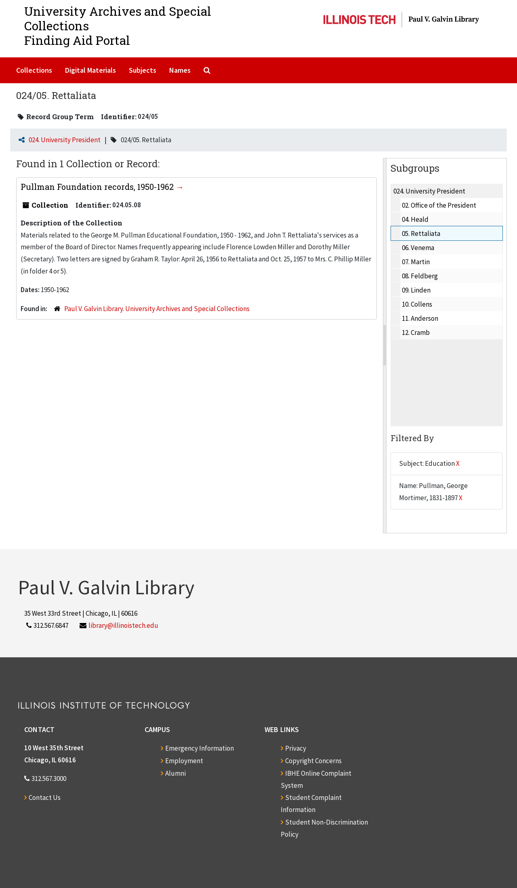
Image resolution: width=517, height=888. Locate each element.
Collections (34, 70)
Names (180, 70)
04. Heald (415, 219)
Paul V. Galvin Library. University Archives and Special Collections (157, 308)
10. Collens (417, 304)
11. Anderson (420, 318)
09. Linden (416, 290)
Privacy (295, 748)
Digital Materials (90, 70)
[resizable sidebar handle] (385, 345)
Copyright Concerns (313, 760)
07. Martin (416, 261)
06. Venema (418, 247)
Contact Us (45, 797)
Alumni (175, 773)
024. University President (65, 139)
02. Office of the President (439, 205)
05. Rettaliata (421, 233)
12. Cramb (416, 332)
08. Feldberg (420, 275)
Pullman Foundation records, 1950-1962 (98, 186)
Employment (184, 760)
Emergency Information (199, 748)
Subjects (142, 70)
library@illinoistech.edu (123, 625)
